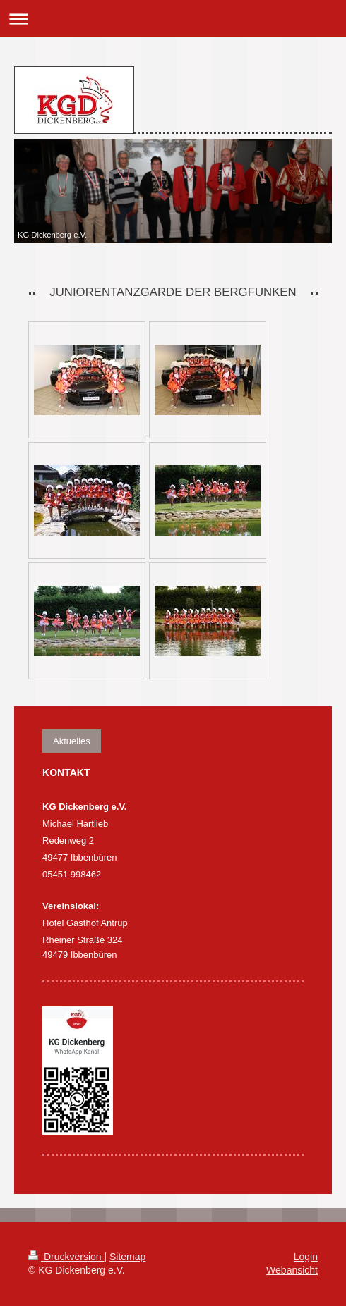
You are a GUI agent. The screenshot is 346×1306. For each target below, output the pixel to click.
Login (306, 1256)
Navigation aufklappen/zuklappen (173, 19)
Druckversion (66, 1256)
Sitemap (127, 1256)
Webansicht (292, 1270)
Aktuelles (71, 741)
